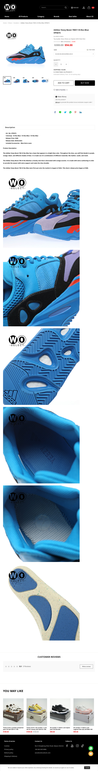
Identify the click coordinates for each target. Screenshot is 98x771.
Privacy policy (8, 749)
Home (7, 16)
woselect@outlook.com (42, 753)
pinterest (75, 112)
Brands (56, 16)
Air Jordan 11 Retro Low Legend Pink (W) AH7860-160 (82, 728)
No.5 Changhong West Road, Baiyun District (49, 746)
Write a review (86, 666)
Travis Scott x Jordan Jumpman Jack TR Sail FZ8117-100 (13, 728)
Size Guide (92, 49)
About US (89, 16)
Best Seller (73, 16)
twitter (65, 112)
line (60, 112)
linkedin (80, 112)
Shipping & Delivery (10, 756)
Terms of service (9, 741)
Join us (57, 102)
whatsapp (70, 112)
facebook (55, 112)
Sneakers (16, 23)
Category (40, 16)
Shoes (10, 23)
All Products (23, 16)
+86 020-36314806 (40, 749)
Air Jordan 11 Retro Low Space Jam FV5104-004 (60, 728)
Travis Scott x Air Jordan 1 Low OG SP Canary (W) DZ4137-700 (37, 728)
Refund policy (8, 753)
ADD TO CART (63, 83)
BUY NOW (85, 83)
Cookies (6, 746)
